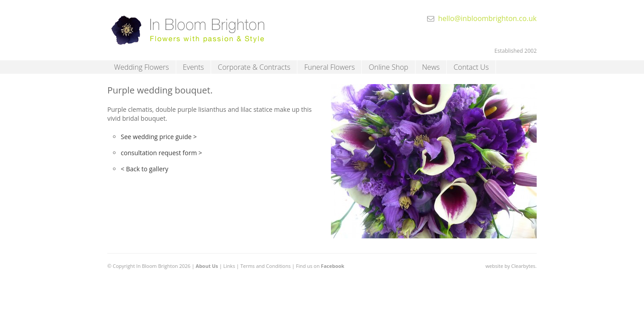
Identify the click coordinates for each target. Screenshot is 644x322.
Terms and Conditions (265, 266)
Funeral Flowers (329, 67)
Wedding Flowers (141, 67)
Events (193, 67)
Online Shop (388, 67)
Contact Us (471, 67)
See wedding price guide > (159, 136)
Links (229, 266)
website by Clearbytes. (511, 266)
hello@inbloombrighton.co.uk (487, 18)
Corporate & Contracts (254, 67)
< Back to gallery (144, 169)
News (431, 67)
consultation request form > (161, 152)
